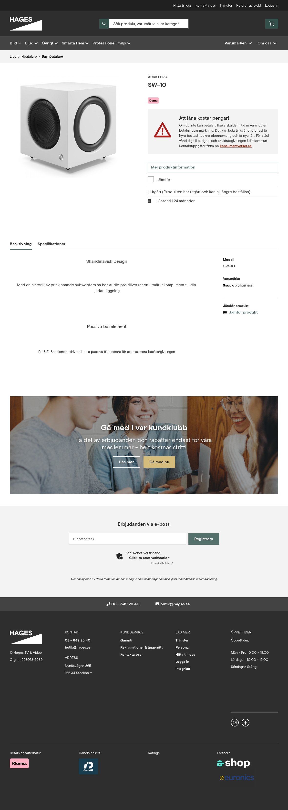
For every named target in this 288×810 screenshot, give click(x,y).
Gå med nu (161, 462)
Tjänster (226, 5)
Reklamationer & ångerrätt (141, 647)
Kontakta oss (205, 5)
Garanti (126, 640)
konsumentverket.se (236, 146)
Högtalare (29, 56)
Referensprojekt (248, 5)
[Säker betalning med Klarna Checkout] (19, 763)
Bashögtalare (52, 56)
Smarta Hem (75, 43)
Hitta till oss (182, 5)
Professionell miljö (112, 43)
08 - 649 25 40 (125, 604)
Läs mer (125, 462)
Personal (182, 647)
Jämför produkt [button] (240, 312)
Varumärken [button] (238, 43)
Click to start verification (149, 558)
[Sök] (144, 24)
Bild (15, 43)
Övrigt (50, 43)
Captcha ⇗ (162, 563)
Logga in (271, 5)
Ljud (31, 43)
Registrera (204, 538)
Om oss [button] (266, 43)
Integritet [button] (182, 669)
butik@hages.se (175, 604)
